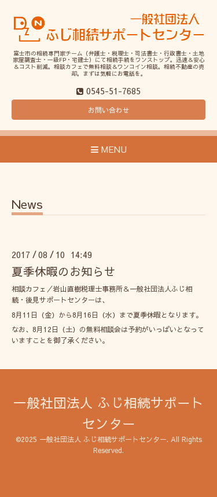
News (27, 205)
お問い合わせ (109, 110)
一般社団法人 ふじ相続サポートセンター (103, 439)
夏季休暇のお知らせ (64, 271)
